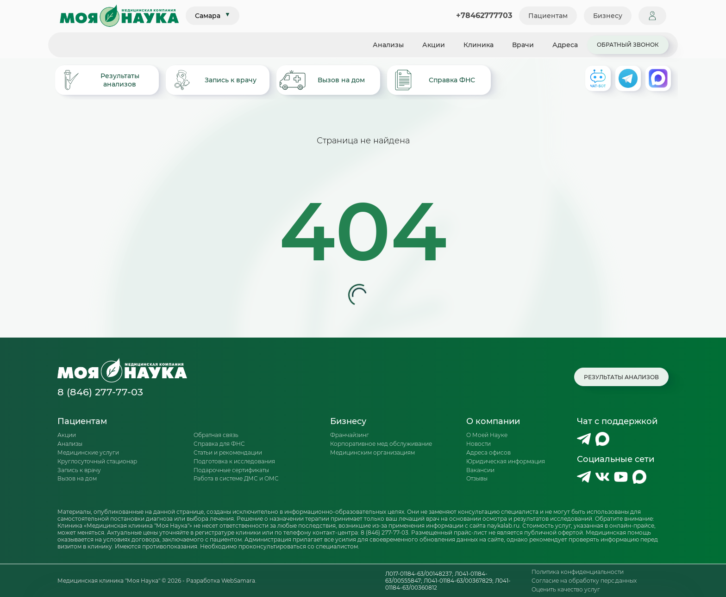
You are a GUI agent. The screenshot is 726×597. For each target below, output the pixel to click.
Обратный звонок (628, 44)
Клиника (478, 45)
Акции (433, 45)
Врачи (523, 45)
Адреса (565, 45)
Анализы (388, 45)
